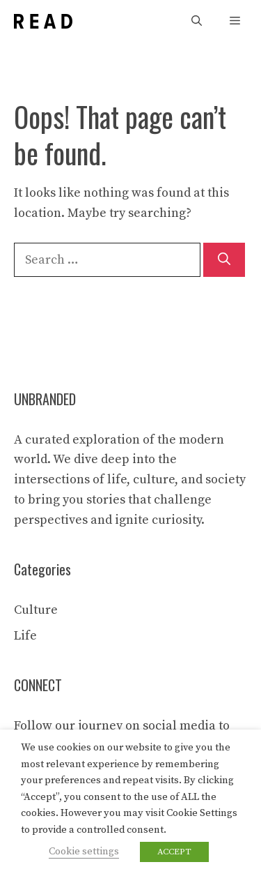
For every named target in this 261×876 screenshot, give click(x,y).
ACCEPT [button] (174, 851)
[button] (196, 21)
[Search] (224, 260)
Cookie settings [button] (84, 851)
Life (25, 636)
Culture (36, 610)
